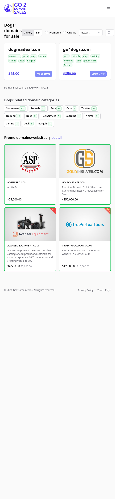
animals (76, 56)
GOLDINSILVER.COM (73, 182)
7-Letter (88, 108)
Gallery (28, 32)
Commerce (16, 108)
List (38, 32)
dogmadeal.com (25, 49)
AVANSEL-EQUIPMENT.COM (23, 245)
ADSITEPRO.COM (17, 182)
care (79, 60)
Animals (38, 108)
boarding (68, 60)
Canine (12, 124)
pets (25, 56)
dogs (33, 56)
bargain (31, 60)
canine (12, 60)
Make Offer (43, 74)
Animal (92, 116)
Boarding (73, 116)
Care (72, 108)
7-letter (67, 65)
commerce (14, 56)
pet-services (90, 60)
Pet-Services (51, 116)
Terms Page (104, 290)
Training (13, 116)
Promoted (55, 32)
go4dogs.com (77, 49)
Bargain (45, 124)
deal (21, 60)
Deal (29, 124)
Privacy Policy (85, 290)
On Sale (71, 32)
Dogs (31, 116)
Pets (56, 108)
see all (57, 137)
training (95, 56)
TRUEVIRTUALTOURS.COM (77, 245)
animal (42, 56)
